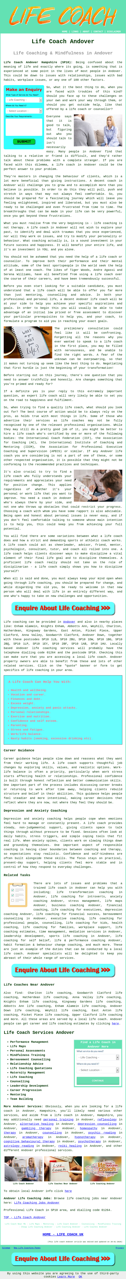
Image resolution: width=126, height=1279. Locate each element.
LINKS (75, 31)
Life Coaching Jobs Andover (37, 1202)
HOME (65, 31)
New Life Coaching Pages (27, 1248)
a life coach (61, 1115)
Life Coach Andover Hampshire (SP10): (38, 62)
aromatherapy (32, 1137)
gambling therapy (36, 1128)
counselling (52, 1132)
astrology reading (19, 1146)
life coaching (110, 1014)
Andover (69, 621)
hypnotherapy (85, 1137)
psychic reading (102, 1132)
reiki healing (70, 1146)
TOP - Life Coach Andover (25, 1217)
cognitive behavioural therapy (29, 1141)
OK (80, 1276)
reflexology (107, 1119)
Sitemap (6, 1248)
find (18, 993)
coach (109, 316)
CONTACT (98, 31)
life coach (77, 109)
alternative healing (36, 1124)
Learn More (66, 1276)
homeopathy (88, 1128)
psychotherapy (89, 1141)
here (115, 1023)
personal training (58, 1119)
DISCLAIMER (114, 31)
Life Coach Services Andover (39, 1032)
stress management (84, 901)
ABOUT (86, 31)
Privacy (120, 1248)
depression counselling (97, 1124)
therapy (17, 227)
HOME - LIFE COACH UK (63, 1234)
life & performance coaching (79, 940)
